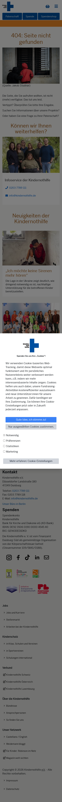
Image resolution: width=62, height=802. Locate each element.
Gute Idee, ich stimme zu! (31, 419)
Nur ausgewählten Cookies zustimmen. (31, 426)
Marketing (12, 451)
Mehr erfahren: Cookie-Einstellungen (31, 461)
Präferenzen (13, 440)
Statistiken (12, 446)
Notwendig (12, 435)
